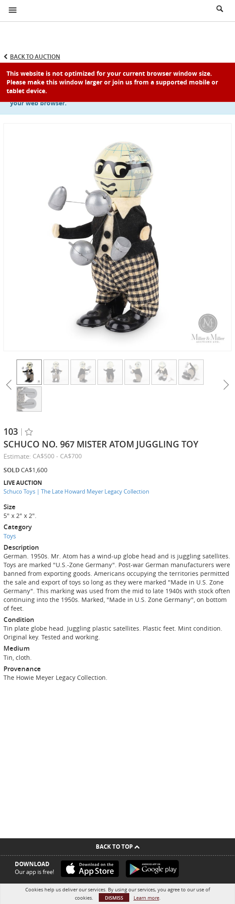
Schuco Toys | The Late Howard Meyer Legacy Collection (76, 491)
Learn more (146, 897)
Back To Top (118, 846)
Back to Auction (35, 56)
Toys (9, 536)
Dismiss (114, 897)
